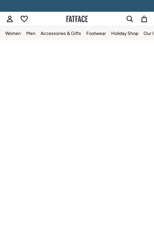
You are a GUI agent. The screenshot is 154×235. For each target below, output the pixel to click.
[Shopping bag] (144, 19)
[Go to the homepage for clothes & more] (77, 19)
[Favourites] (24, 19)
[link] (10, 19)
